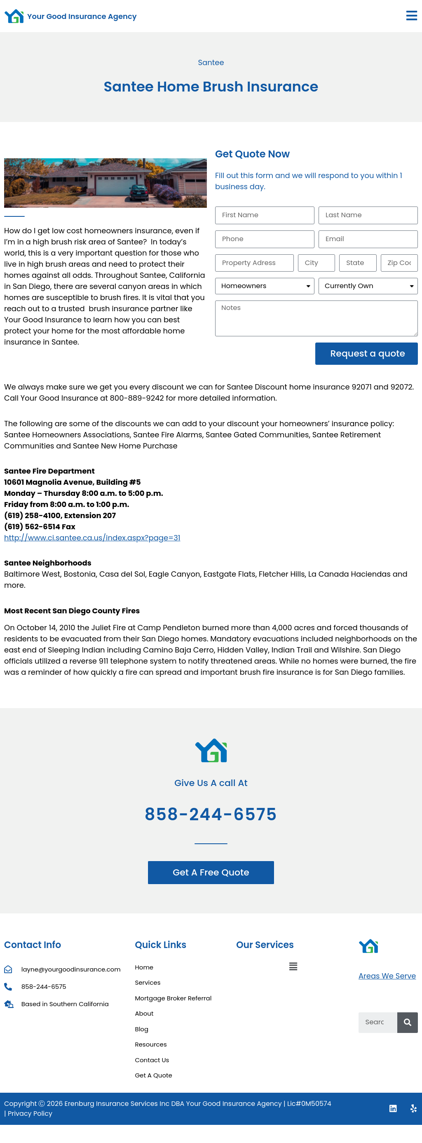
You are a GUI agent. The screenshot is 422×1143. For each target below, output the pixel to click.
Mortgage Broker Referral (173, 1003)
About (144, 1018)
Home (144, 972)
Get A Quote (153, 1080)
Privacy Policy (30, 1118)
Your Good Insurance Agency (82, 16)
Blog (141, 1034)
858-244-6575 (211, 819)
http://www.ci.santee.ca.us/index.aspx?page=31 (92, 543)
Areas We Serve (387, 981)
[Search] (407, 1028)
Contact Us (152, 1065)
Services (147, 987)
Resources (150, 1049)
